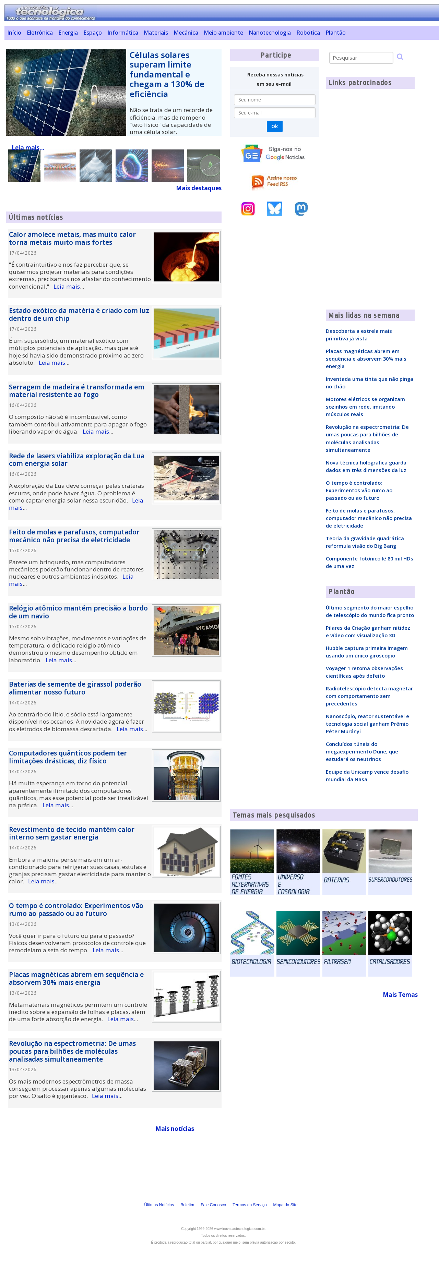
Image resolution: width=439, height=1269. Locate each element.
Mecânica (186, 32)
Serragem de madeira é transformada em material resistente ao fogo (76, 391)
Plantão (335, 32)
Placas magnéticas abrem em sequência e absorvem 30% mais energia (76, 978)
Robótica (308, 32)
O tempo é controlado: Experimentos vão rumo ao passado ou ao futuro (76, 909)
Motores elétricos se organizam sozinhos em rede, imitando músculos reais (365, 407)
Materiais (156, 32)
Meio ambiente (223, 32)
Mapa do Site (285, 1204)
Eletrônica (40, 32)
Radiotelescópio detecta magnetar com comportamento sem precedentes (369, 696)
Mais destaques (199, 188)
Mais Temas (400, 995)
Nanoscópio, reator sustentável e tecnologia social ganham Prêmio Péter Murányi (367, 724)
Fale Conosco (213, 1204)
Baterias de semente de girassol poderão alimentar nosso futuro (75, 688)
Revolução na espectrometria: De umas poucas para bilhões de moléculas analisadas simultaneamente (72, 1051)
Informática (122, 32)
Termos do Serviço (249, 1204)
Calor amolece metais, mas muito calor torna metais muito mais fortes (72, 238)
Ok (274, 126)
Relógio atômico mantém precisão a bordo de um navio (78, 612)
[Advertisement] (274, 339)
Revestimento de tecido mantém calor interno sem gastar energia (71, 833)
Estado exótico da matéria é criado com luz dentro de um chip (79, 314)
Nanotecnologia (270, 32)
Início (14, 32)
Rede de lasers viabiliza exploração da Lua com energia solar (76, 459)
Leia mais (67, 286)
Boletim (187, 1204)
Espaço (92, 32)
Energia (68, 32)
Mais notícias (174, 1129)
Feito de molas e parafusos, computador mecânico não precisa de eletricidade (74, 536)
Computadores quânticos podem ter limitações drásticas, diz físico (68, 757)
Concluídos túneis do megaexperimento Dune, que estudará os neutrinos (362, 751)
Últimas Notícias (159, 1204)
